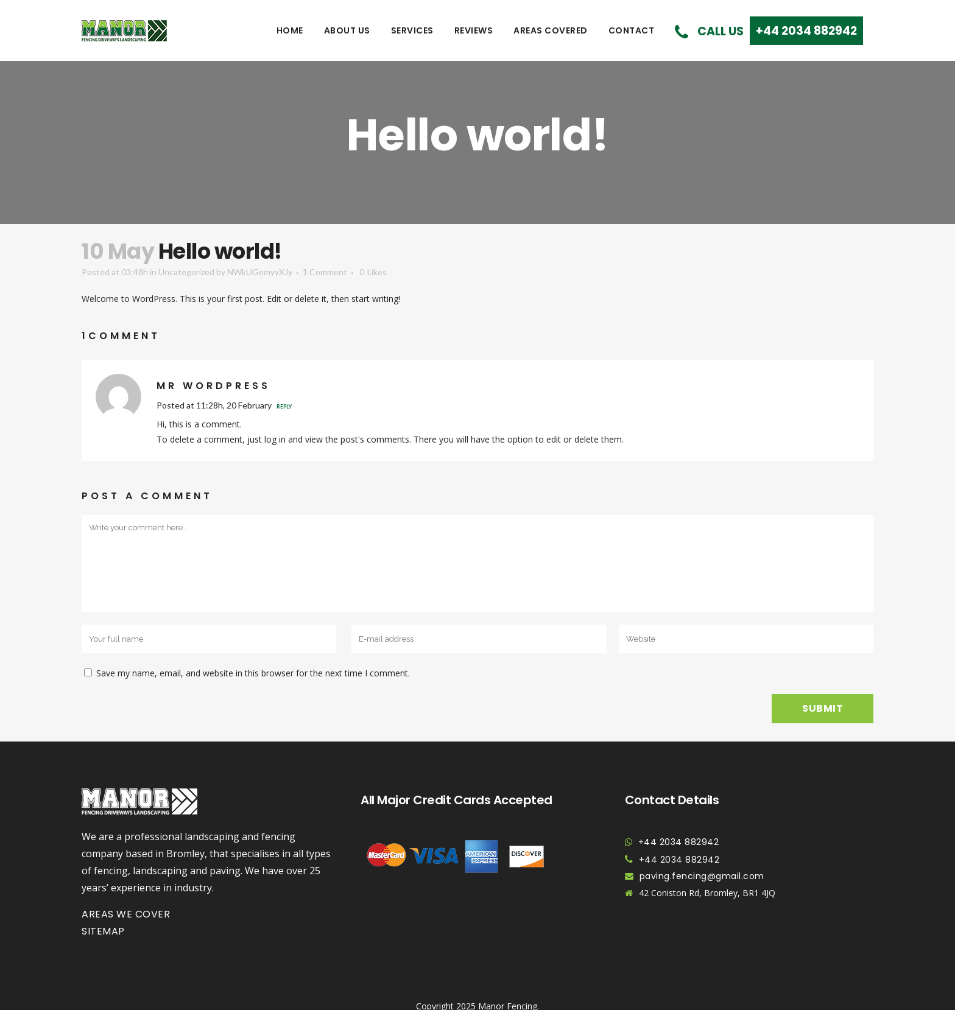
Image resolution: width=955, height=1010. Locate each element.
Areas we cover (126, 914)
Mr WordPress (213, 386)
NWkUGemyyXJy (259, 272)
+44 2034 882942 (678, 842)
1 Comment (325, 272)
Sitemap (103, 931)
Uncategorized (186, 272)
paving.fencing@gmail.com (702, 876)
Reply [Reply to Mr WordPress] (284, 406)
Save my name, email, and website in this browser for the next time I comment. (253, 673)
